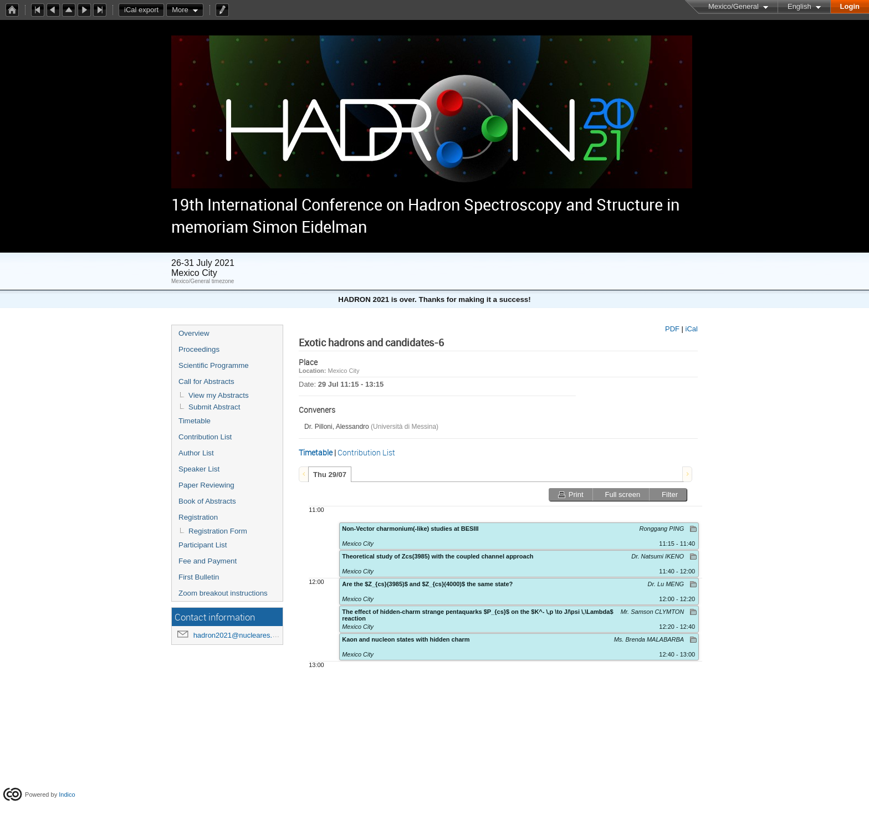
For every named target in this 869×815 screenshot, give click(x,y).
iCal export (144, 10)
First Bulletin (198, 577)
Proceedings (198, 349)
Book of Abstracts (207, 501)
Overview (193, 333)
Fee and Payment (207, 561)
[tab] (329, 474)
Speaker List (198, 469)
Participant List (202, 545)
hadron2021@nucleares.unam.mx (247, 635)
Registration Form (217, 531)
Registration (198, 517)
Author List (196, 453)
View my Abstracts (218, 395)
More (180, 10)
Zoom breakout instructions (223, 593)
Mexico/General (733, 6)
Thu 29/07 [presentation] (329, 474)
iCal (692, 329)
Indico (67, 794)
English (799, 6)
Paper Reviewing (206, 485)
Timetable (194, 421)
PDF (672, 329)
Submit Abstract (214, 407)
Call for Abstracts (206, 381)
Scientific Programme (213, 365)
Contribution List (205, 437)
